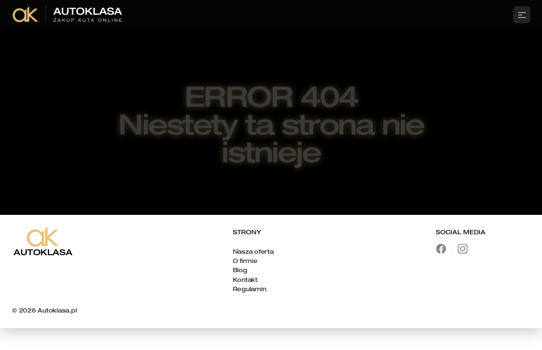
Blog (240, 271)
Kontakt (245, 280)
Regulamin (249, 290)
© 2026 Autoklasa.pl (44, 311)
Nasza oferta (253, 252)
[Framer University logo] (271, 14)
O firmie (245, 261)
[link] (68, 14)
